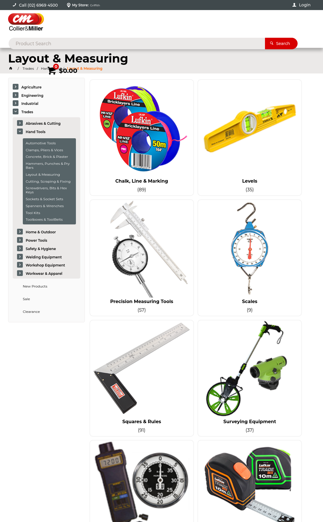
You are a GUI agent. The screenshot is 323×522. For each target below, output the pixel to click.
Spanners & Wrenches (45, 206)
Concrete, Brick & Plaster (47, 156)
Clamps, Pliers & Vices (44, 150)
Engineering (32, 95)
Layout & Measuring (43, 174)
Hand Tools (36, 132)
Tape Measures (201, 343)
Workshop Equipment (45, 265)
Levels (201, 153)
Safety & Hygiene (41, 249)
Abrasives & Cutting (43, 123)
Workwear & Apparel (44, 273)
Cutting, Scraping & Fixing (48, 181)
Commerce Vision (68, 502)
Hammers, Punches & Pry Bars (48, 165)
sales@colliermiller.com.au (289, 427)
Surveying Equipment (277, 248)
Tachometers (125, 343)
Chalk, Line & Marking (125, 153)
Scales (125, 248)
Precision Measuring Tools (277, 153)
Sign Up (296, 386)
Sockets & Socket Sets (44, 199)
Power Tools (36, 240)
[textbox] (152, 23)
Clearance (31, 311)
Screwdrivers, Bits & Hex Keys (46, 190)
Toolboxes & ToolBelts (44, 219)
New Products (35, 286)
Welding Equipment (44, 257)
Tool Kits (33, 213)
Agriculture (31, 87)
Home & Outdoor (41, 232)
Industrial (29, 103)
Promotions (276, 42)
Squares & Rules (201, 248)
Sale (26, 299)
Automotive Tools (41, 143)
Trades (27, 112)
